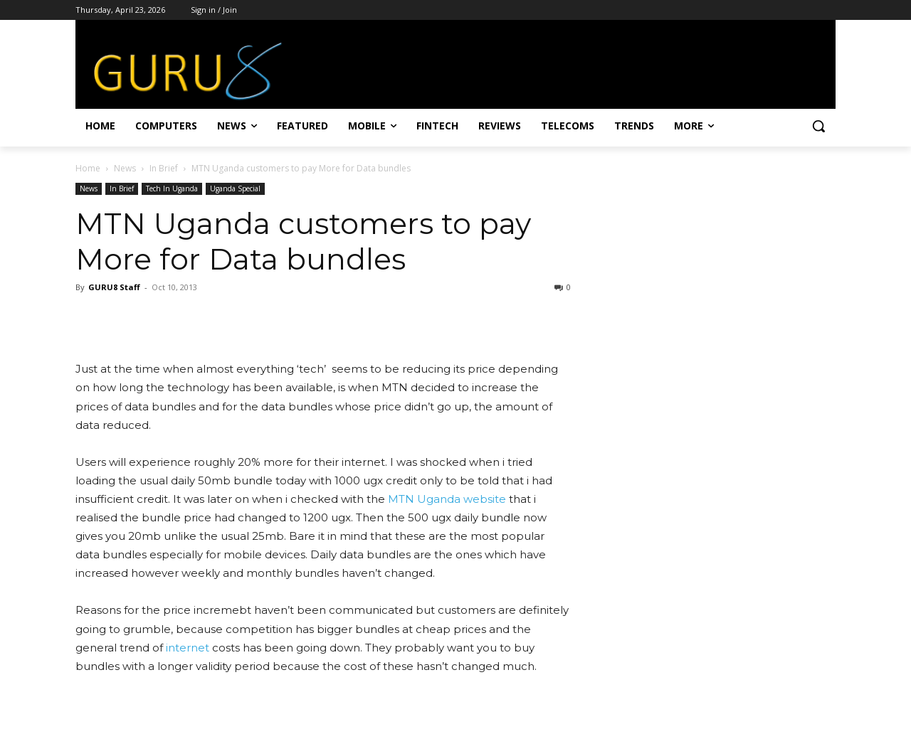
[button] (818, 126)
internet (187, 647)
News (125, 168)
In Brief (163, 168)
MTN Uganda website (448, 499)
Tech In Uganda (172, 188)
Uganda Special (235, 188)
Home (87, 168)
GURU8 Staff (114, 287)
